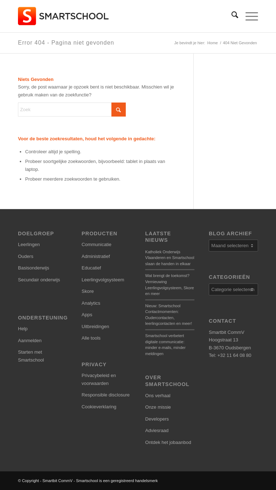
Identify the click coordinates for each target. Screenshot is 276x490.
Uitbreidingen (95, 326)
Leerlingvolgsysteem (103, 279)
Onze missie (158, 407)
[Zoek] (231, 16)
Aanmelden (30, 340)
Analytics (91, 303)
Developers (157, 419)
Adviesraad (157, 430)
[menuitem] (231, 16)
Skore (88, 291)
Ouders (25, 256)
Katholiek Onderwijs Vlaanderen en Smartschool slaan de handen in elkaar (169, 258)
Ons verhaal (157, 395)
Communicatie (96, 244)
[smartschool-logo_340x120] (64, 16)
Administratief (96, 256)
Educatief (91, 268)
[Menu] (248, 16)
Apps (87, 314)
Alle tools (91, 338)
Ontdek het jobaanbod (168, 442)
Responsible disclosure (106, 395)
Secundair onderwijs (39, 279)
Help (23, 328)
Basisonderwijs (33, 268)
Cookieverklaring (99, 406)
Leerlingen (29, 244)
